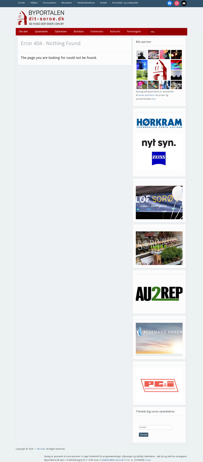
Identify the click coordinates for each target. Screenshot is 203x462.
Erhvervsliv (97, 31)
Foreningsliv (134, 31)
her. (154, 98)
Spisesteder (41, 31)
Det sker (23, 31)
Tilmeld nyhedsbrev (86, 3)
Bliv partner (67, 3)
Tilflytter (34, 3)
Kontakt (103, 3)
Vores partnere (49, 3)
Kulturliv (115, 31)
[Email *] (155, 427)
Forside (21, 3)
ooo (149, 460)
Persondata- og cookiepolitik (125, 3)
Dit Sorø (41, 449)
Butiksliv (79, 31)
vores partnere (146, 95)
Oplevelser (61, 31)
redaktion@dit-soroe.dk (112, 460)
